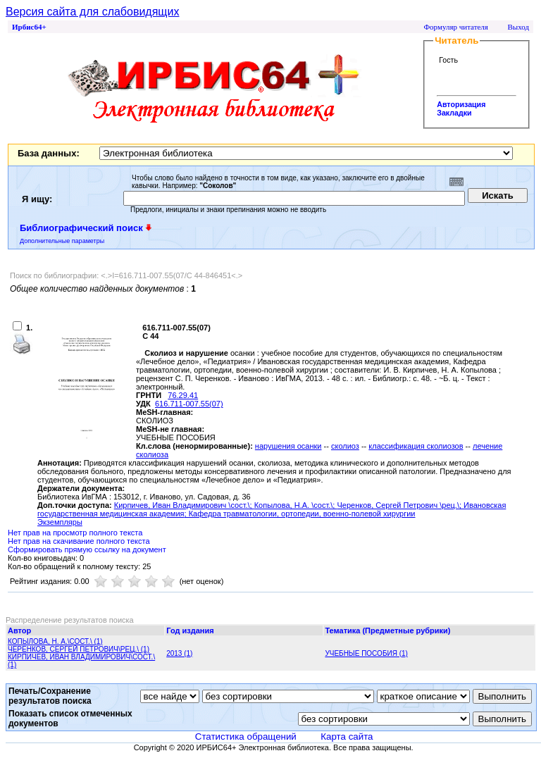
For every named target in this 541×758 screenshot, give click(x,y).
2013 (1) (179, 653)
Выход (518, 27)
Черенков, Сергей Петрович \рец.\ (398, 505)
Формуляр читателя (455, 27)
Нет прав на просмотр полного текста (75, 532)
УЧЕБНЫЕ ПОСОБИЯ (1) (366, 653)
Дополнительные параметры (62, 240)
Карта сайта (347, 736)
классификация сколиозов (415, 446)
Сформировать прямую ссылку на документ (87, 549)
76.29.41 (183, 395)
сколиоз (345, 446)
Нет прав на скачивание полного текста (79, 541)
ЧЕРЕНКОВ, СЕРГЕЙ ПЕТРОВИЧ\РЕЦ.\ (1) (78, 649)
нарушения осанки (288, 446)
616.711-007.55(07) (189, 403)
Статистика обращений (246, 736)
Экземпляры (59, 522)
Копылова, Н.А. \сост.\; (295, 505)
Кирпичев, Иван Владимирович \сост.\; (184, 505)
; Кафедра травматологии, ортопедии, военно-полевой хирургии (300, 513)
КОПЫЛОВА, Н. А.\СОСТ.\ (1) (55, 641)
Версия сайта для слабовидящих (92, 12)
